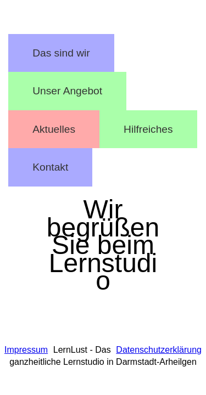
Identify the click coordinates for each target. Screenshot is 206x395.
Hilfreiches (148, 129)
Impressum (26, 349)
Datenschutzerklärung (159, 349)
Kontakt (50, 167)
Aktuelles (53, 129)
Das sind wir (61, 53)
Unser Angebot (67, 91)
